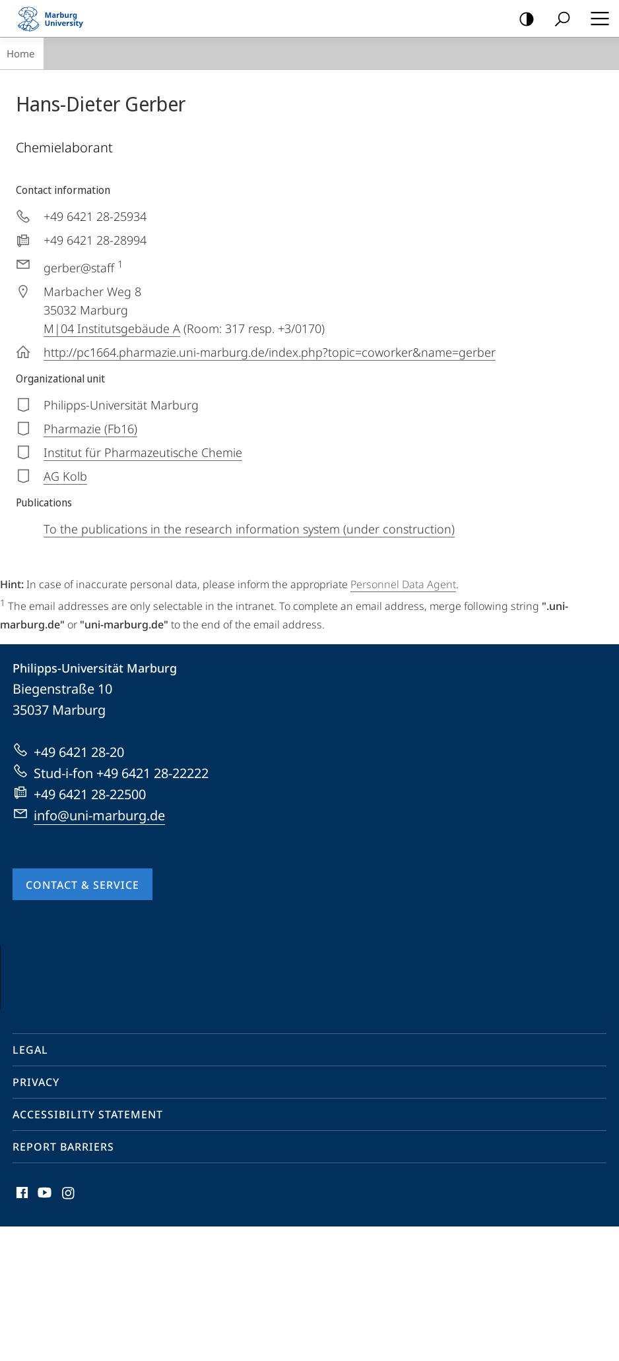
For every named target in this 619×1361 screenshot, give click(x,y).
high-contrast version (522, 19)
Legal (30, 1184)
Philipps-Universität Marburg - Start (56, 18)
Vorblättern (581, 1037)
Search (557, 19)
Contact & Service (82, 885)
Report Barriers (63, 1281)
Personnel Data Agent (403, 584)
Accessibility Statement (88, 1249)
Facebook (21, 1330)
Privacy (36, 1216)
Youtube (43, 1330)
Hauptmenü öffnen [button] (596, 18)
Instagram (69, 1330)
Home (20, 53)
